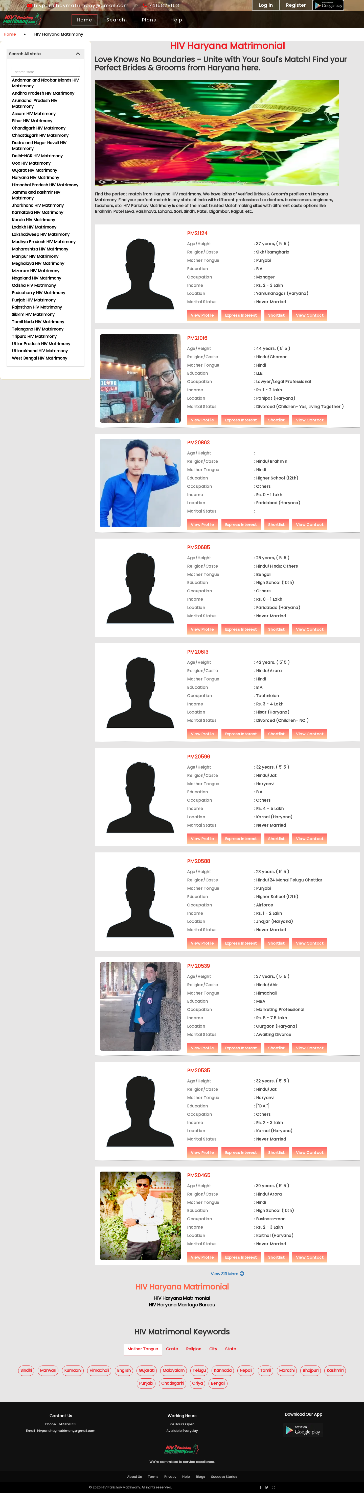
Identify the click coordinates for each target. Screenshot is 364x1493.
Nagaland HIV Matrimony (36, 278)
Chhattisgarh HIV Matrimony (40, 135)
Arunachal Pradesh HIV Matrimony (34, 103)
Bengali (218, 1383)
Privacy (170, 1476)
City (213, 1349)
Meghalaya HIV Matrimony (38, 263)
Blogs (200, 1476)
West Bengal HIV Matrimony (39, 358)
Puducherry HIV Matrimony (38, 293)
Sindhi (26, 1371)
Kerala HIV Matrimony (33, 220)
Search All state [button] (25, 54)
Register (296, 5)
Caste (172, 1349)
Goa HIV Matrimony (31, 163)
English (124, 1371)
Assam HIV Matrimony (34, 114)
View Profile (202, 315)
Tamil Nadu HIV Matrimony (38, 322)
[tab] (45, 54)
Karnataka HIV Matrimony (37, 212)
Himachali (99, 1371)
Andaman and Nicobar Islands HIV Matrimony (45, 83)
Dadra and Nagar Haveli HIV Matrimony (39, 145)
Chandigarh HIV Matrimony (38, 128)
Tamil (265, 1371)
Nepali (246, 1371)
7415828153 (161, 5)
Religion (193, 1349)
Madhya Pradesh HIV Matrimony (44, 242)
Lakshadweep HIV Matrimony (41, 234)
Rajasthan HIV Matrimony (37, 307)
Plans (149, 20)
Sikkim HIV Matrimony (33, 314)
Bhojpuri (310, 1371)
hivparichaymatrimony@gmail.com (78, 5)
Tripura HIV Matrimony (34, 336)
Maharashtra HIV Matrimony (40, 249)
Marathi (286, 1371)
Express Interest (241, 315)
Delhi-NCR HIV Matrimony (37, 156)
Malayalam (174, 1371)
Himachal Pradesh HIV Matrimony (45, 185)
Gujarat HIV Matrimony (34, 170)
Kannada (223, 1371)
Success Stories (224, 1476)
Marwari (48, 1371)
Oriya (197, 1383)
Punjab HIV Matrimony (34, 300)
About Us (134, 1476)
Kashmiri (335, 1371)
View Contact (310, 315)
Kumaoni (72, 1371)
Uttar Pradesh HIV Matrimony (41, 344)
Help (177, 20)
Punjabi (146, 1383)
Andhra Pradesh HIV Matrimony (43, 93)
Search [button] (117, 20)
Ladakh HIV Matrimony (34, 227)
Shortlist (276, 315)
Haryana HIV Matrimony (35, 178)
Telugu (199, 1371)
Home (84, 20)
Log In (266, 5)
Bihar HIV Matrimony (32, 121)
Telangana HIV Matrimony (37, 329)
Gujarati (146, 1371)
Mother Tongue (142, 1349)
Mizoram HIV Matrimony (35, 271)
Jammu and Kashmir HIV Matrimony (36, 195)
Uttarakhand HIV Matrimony (40, 351)
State (230, 1349)
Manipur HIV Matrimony (35, 256)
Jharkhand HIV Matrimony (38, 205)
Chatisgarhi (172, 1383)
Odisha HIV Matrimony (34, 285)
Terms (153, 1476)
